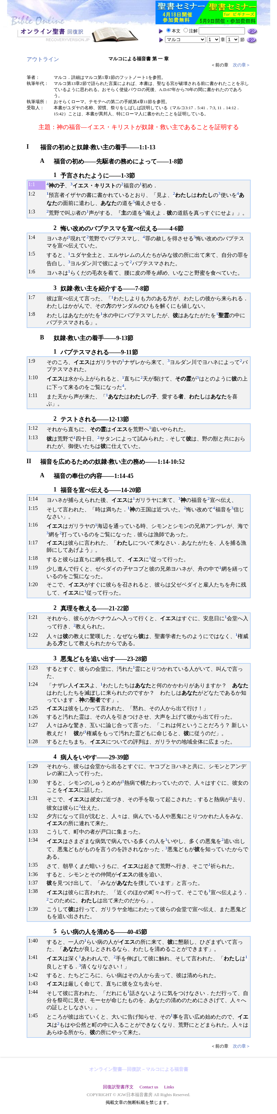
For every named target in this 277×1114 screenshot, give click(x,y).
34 (35, 840)
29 (35, 766)
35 (35, 865)
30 (35, 781)
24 (35, 684)
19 (35, 567)
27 (35, 725)
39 (35, 909)
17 (35, 542)
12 (35, 428)
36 (35, 874)
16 (35, 525)
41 (35, 957)
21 (35, 617)
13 (35, 437)
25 (35, 708)
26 (35, 716)
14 (35, 499)
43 (35, 983)
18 (35, 558)
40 (35, 940)
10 (35, 377)
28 (35, 741)
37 (35, 882)
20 (35, 584)
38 (35, 891)
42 (35, 975)
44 (35, 992)
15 (35, 508)
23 (35, 667)
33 (35, 831)
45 (35, 1015)
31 (35, 798)
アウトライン (43, 59)
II (29, 461)
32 (35, 816)
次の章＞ (241, 64)
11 (34, 395)
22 (35, 635)
